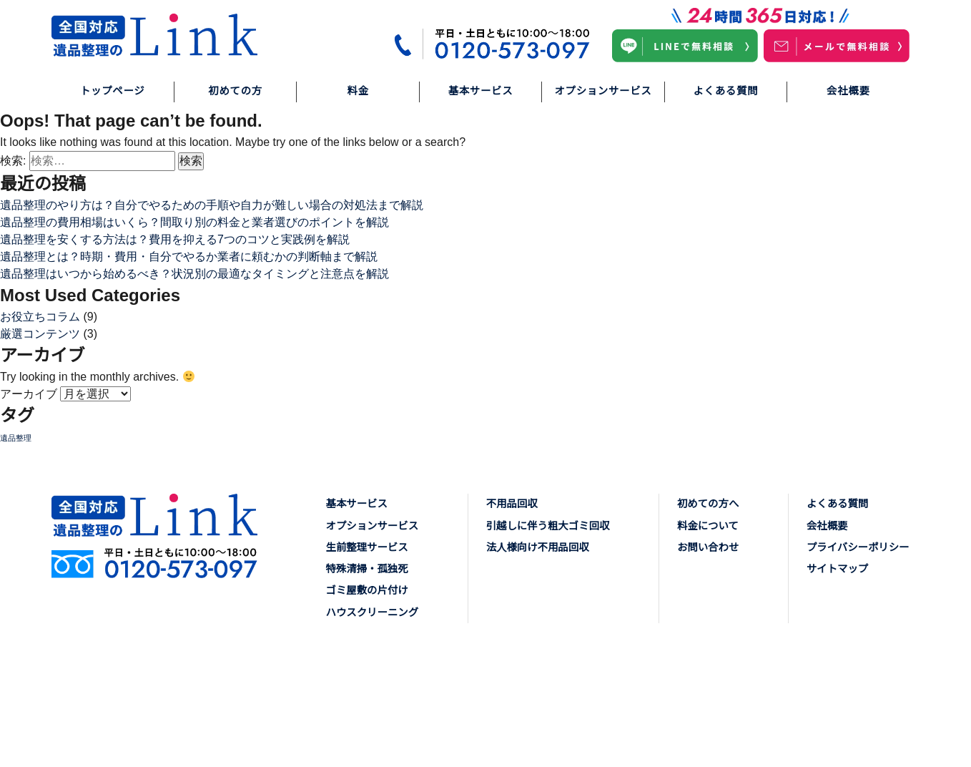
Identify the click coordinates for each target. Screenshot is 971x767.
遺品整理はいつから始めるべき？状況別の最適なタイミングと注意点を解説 (194, 274)
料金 (357, 91)
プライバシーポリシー (858, 547)
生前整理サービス (367, 547)
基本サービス (480, 91)
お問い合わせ (708, 547)
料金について (708, 526)
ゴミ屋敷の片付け (367, 590)
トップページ (112, 91)
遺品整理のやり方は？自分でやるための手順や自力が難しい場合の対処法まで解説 (211, 205)
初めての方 (235, 91)
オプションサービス (602, 91)
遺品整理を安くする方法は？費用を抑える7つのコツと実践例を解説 (175, 239)
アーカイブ (28, 394)
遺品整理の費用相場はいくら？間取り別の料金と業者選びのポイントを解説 (194, 222)
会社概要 (848, 91)
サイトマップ (837, 569)
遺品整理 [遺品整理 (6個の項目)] (15, 438)
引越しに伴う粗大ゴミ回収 (548, 526)
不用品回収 (512, 503)
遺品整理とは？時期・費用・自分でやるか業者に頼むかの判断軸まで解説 (189, 256)
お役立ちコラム (40, 317)
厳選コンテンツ (40, 334)
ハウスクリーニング (372, 612)
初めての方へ (708, 503)
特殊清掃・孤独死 (367, 569)
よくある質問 (726, 91)
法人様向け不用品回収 (537, 547)
